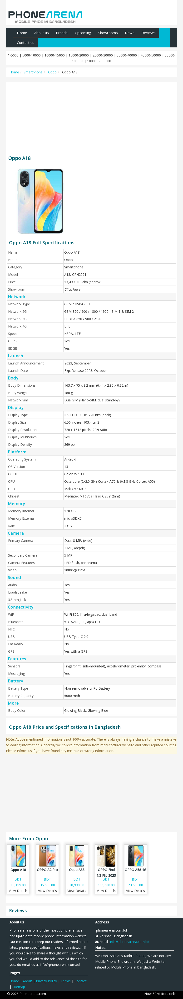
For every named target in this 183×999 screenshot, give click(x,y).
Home (22, 32)
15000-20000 (79, 55)
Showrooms (108, 32)
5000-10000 (31, 55)
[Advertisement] (91, 116)
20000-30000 (103, 55)
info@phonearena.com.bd (129, 941)
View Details (18, 890)
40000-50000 (151, 55)
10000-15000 (55, 55)
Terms (66, 981)
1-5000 (13, 55)
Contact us (25, 42)
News (129, 32)
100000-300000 (99, 61)
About (27, 981)
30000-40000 (127, 55)
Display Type (18, 415)
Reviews (149, 32)
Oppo (52, 72)
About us (41, 32)
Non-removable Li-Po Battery (87, 688)
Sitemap (18, 986)
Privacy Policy (46, 981)
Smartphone (33, 72)
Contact (80, 981)
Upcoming (83, 32)
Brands (62, 32)
